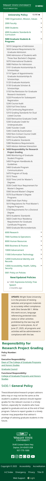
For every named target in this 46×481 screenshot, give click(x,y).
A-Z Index (8, 472)
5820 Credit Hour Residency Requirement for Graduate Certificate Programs (19, 221)
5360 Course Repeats (16, 137)
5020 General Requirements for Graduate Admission (21, 51)
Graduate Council (9, 369)
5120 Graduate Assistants (18, 82)
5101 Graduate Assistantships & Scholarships (21, 69)
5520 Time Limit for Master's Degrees (20, 181)
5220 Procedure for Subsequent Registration (21, 99)
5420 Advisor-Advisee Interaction (22, 146)
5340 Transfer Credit (16, 127)
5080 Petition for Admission (19, 64)
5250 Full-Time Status (16, 106)
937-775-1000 (23, 450)
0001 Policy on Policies (15, 272)
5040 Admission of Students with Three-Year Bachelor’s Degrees (22, 57)
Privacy (31, 472)
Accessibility (25, 466)
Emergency (21, 472)
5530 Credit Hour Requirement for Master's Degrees (22, 187)
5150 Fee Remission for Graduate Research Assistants (22, 93)
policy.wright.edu (10, 8)
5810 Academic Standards (18, 215)
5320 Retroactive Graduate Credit (22, 118)
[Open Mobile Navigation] (39, 6)
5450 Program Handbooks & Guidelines (20, 163)
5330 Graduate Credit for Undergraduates (18, 123)
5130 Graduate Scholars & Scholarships (18, 87)
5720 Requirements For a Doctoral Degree (22, 211)
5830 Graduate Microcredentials (21, 227)
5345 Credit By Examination (19, 131)
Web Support (19, 478)
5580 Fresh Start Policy (17, 200)
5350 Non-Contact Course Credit (21, 134)
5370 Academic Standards (18, 140)
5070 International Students (19, 61)
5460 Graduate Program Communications (18, 169)
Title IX (40, 472)
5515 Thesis (12, 176)
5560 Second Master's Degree (20, 191)
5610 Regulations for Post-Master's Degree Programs (23, 205)
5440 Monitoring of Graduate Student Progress (20, 157)
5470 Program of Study (17, 173)
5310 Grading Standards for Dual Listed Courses (22, 114)
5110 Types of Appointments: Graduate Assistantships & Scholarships (20, 76)
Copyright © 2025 (9, 466)
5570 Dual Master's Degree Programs (19, 196)
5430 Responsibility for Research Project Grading (22, 151)
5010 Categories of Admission (20, 46)
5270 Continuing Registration (20, 109)
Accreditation (39, 466)
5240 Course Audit (15, 103)
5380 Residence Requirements (20, 143)
